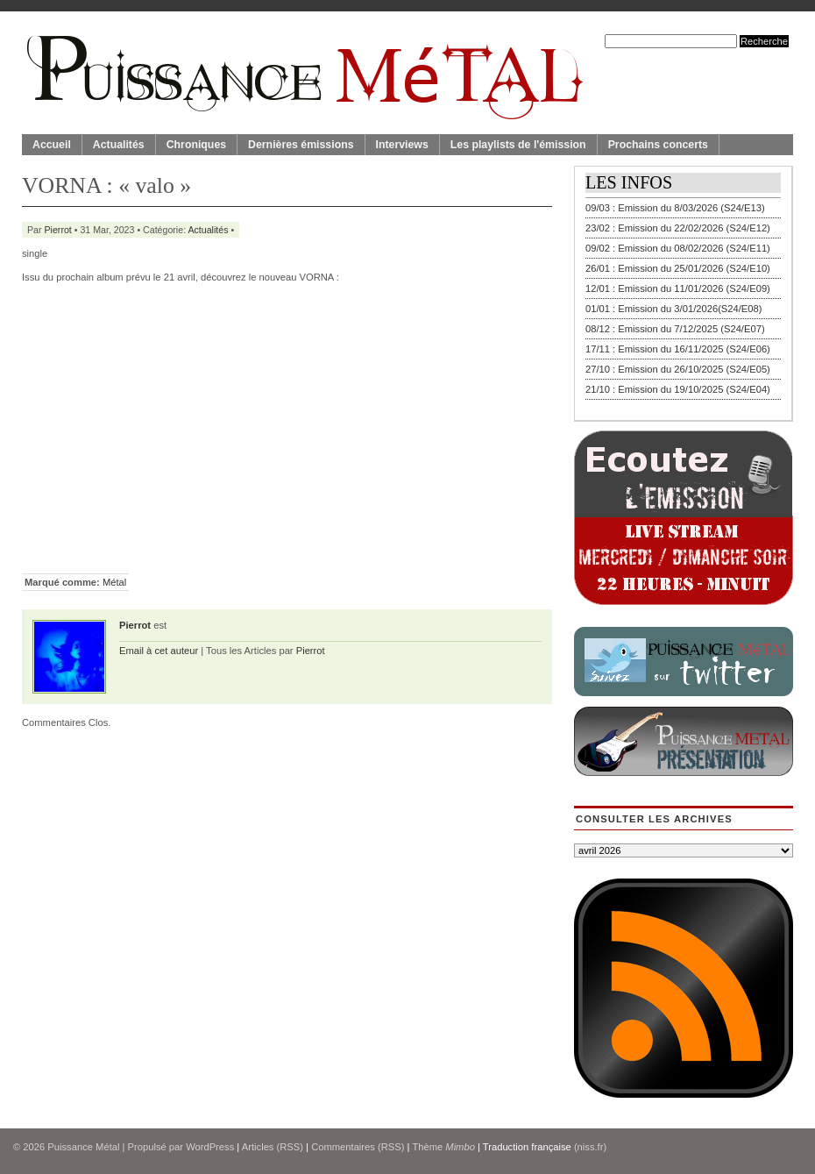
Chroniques (196, 145)
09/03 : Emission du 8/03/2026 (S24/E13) (675, 208)
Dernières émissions (300, 145)
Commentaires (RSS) (357, 1147)
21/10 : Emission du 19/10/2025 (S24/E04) (677, 389)
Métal (114, 582)
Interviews (402, 145)
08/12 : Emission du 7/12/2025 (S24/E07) (675, 329)
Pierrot (58, 229)
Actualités (119, 145)
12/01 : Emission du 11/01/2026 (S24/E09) (677, 288)
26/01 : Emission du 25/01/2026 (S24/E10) (677, 268)
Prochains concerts (658, 145)
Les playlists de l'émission (518, 145)
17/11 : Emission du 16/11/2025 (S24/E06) (677, 349)
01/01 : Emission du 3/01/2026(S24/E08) (673, 308)
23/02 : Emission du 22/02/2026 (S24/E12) (677, 228)
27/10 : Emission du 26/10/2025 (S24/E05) (677, 369)
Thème (443, 1147)
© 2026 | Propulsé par (99, 1147)
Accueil (51, 145)
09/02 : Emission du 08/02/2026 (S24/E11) (677, 248)
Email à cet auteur (158, 650)
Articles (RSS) (272, 1147)
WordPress (210, 1147)
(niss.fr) (590, 1147)
